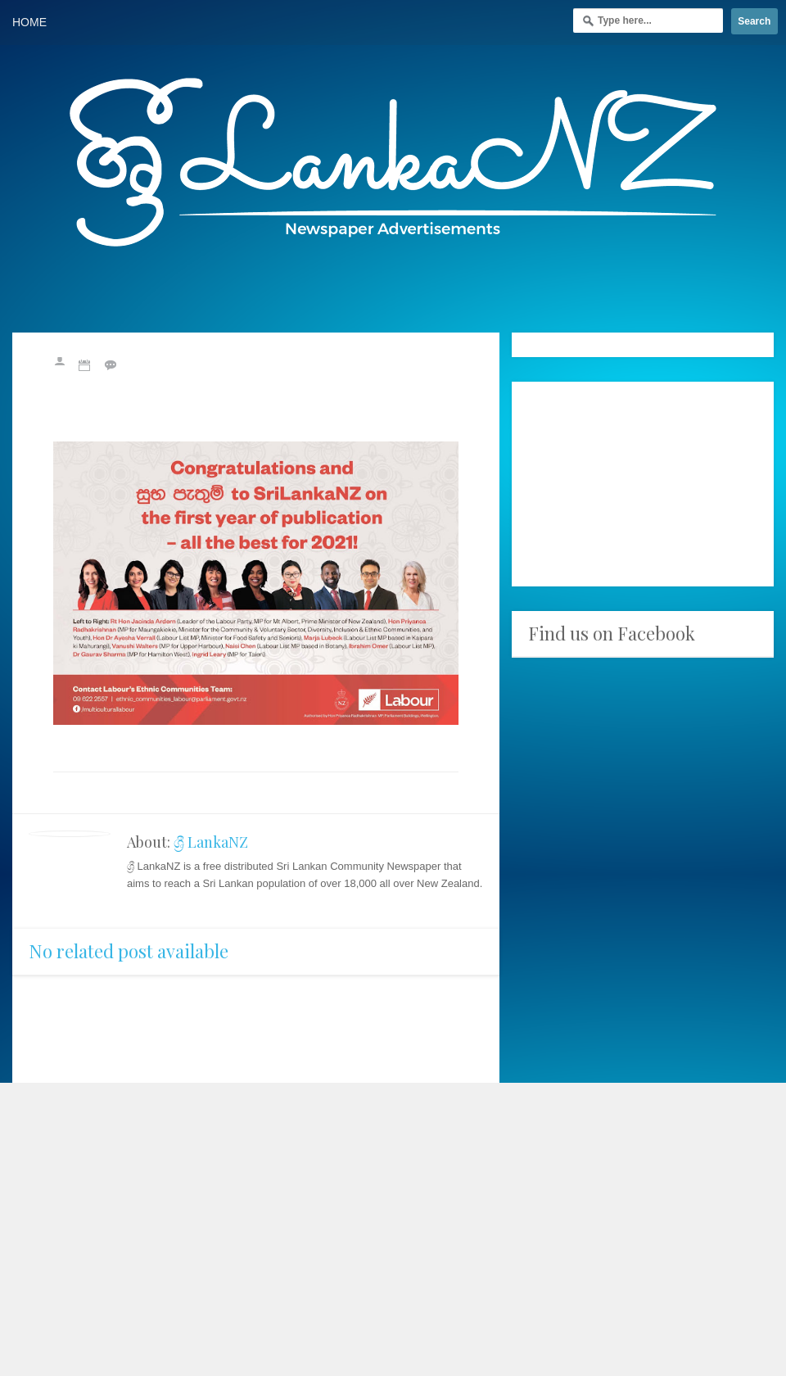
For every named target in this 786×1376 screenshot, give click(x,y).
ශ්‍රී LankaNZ (211, 842)
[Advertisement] (643, 484)
